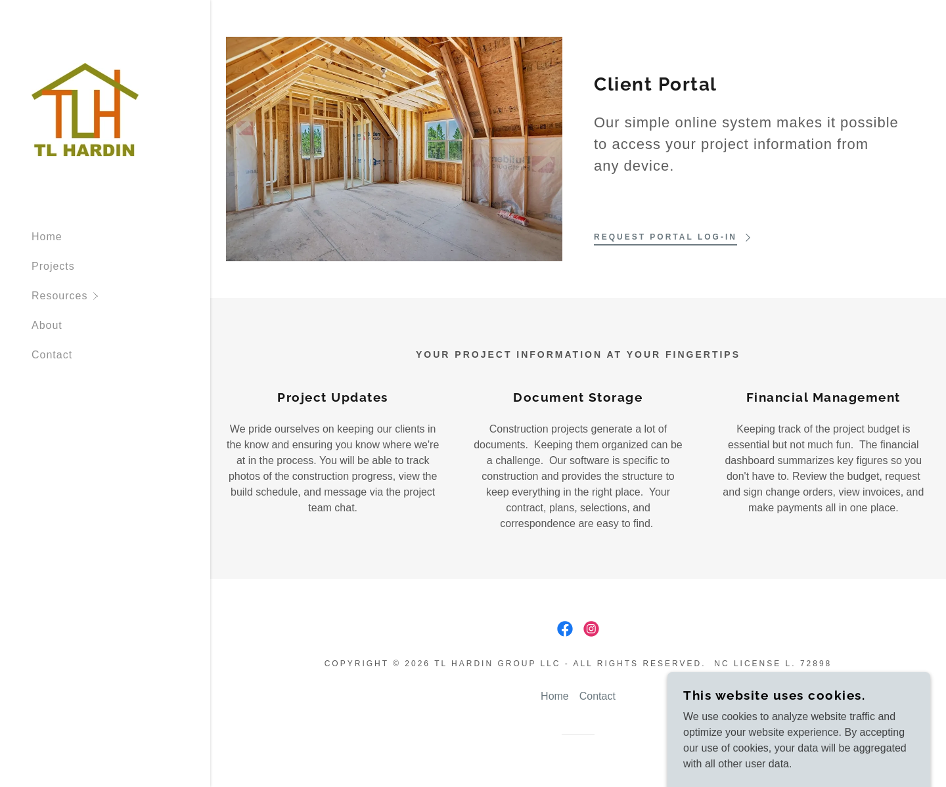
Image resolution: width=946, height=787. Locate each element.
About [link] (47, 325)
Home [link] (47, 236)
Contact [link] (52, 354)
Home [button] (555, 696)
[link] (85, 108)
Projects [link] (53, 266)
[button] (121, 295)
